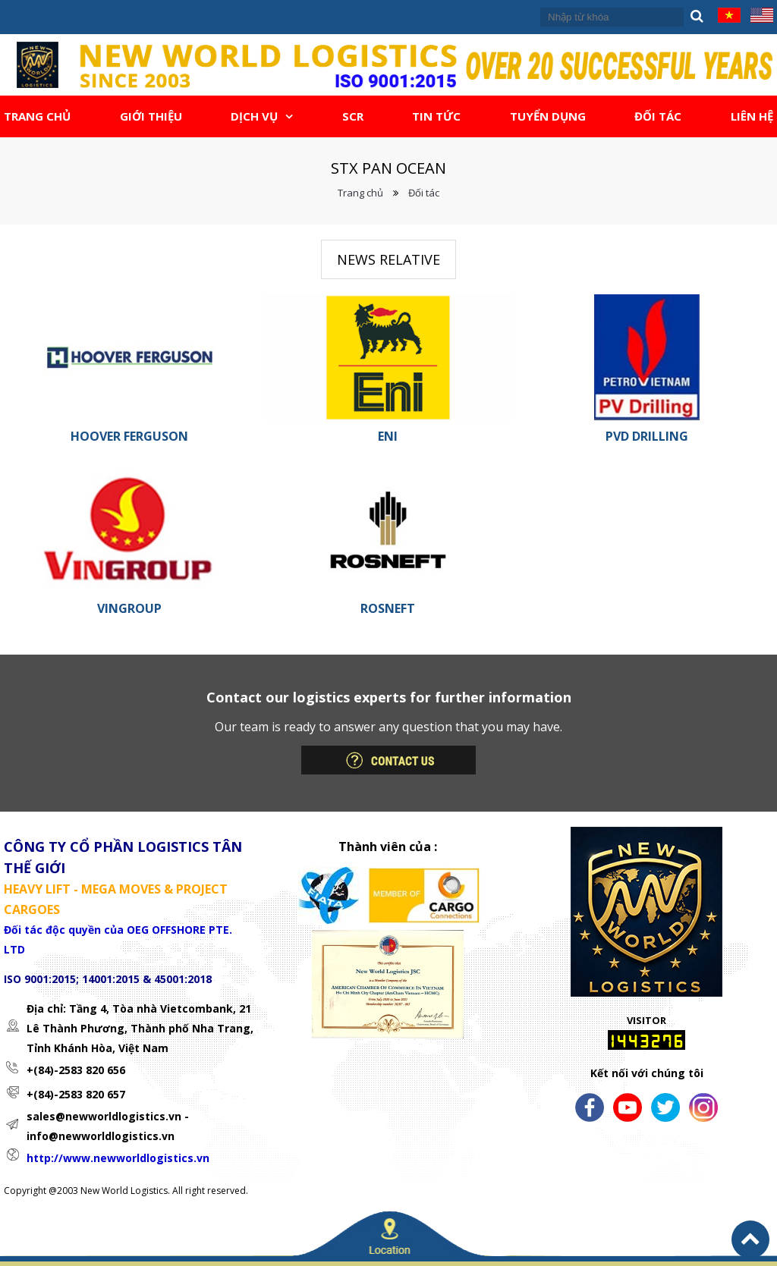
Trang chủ (360, 192)
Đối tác (423, 192)
